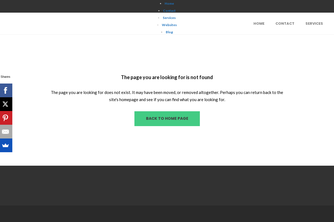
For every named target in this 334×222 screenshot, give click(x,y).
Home (169, 3)
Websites (169, 25)
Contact (169, 11)
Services (169, 18)
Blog (169, 32)
